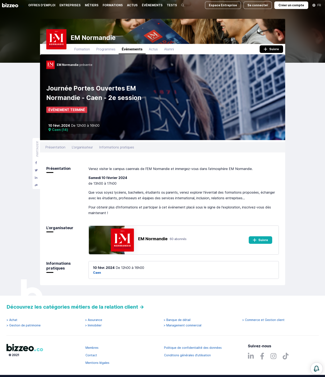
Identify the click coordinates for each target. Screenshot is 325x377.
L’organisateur (82, 147)
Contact (91, 355)
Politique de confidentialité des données (193, 347)
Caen (97, 272)
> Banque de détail (177, 320)
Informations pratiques (116, 147)
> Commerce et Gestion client (263, 320)
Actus (153, 49)
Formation (82, 49)
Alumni (169, 49)
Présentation (55, 147)
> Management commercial (182, 325)
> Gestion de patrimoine (23, 325)
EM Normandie (153, 238)
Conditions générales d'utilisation (187, 355)
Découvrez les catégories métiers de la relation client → (75, 307)
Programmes (105, 49)
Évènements (132, 49)
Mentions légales (97, 362)
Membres (91, 347)
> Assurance (93, 320)
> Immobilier (93, 325)
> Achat (11, 320)
